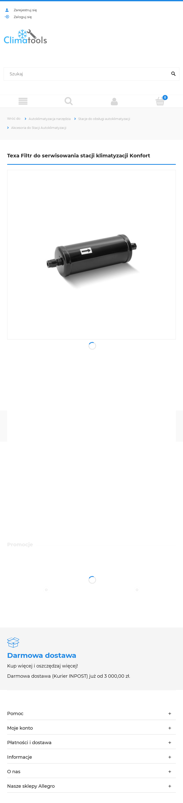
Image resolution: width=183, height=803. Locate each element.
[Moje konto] (114, 101)
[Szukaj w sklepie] (87, 74)
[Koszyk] (160, 101)
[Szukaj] (173, 74)
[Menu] (23, 101)
